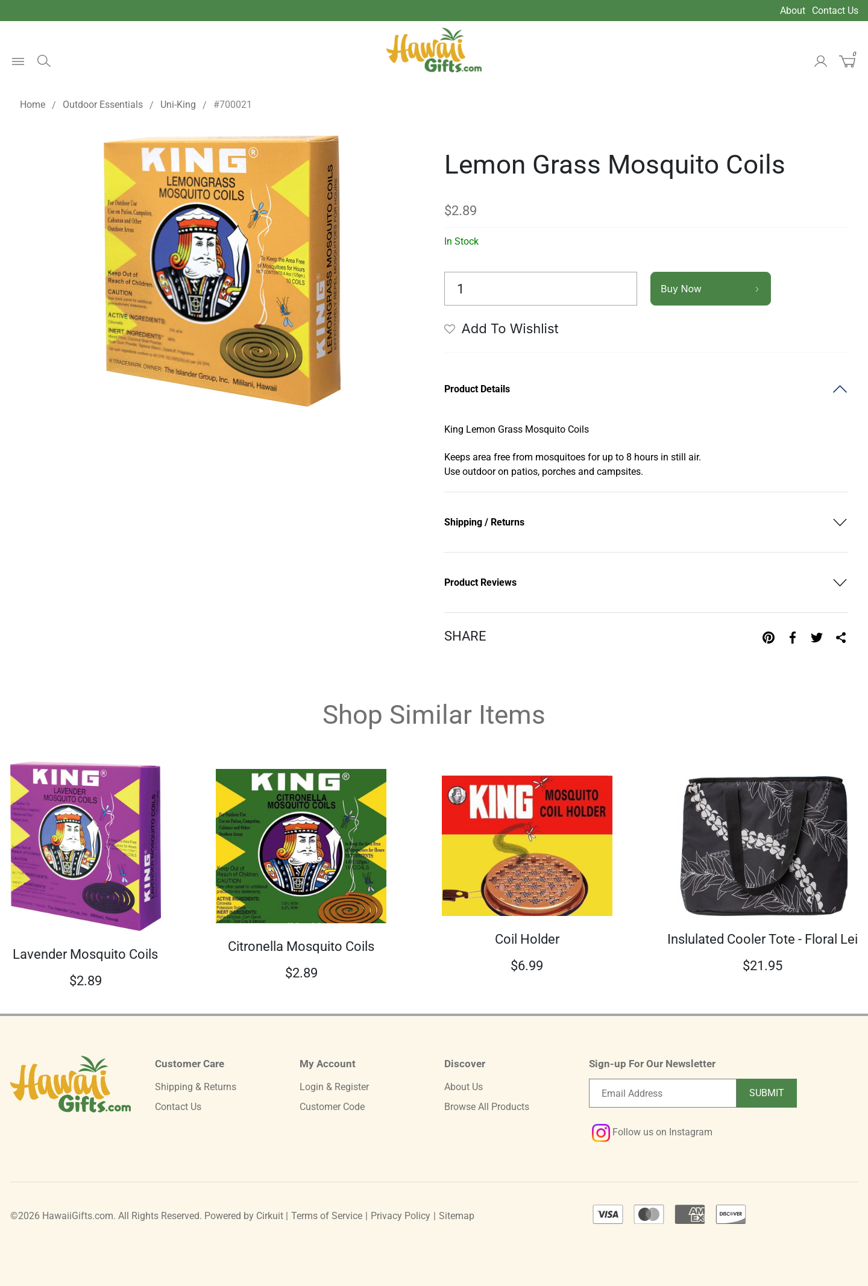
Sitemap (456, 1216)
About (792, 10)
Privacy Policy (400, 1216)
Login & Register (334, 1087)
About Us (463, 1087)
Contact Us (835, 10)
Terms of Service (326, 1216)
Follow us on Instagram (652, 1132)
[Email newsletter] (663, 1093)
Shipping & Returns (195, 1087)
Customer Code (332, 1106)
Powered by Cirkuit (243, 1216)
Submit (766, 1093)
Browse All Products (486, 1106)
